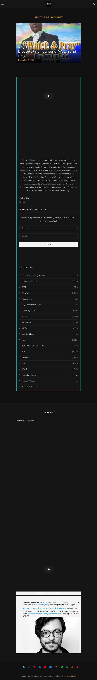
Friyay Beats (50, 299)
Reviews (50, 357)
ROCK (50, 369)
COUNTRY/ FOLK (50, 281)
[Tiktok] (77, 666)
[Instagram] (29, 666)
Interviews (50, 322)
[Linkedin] (40, 666)
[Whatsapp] (67, 666)
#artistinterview (46, 608)
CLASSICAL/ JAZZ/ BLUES (50, 275)
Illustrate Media (70, 676)
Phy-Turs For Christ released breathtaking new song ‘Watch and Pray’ (47, 51)
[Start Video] (48, 96)
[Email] (50, 666)
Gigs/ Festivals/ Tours (50, 304)
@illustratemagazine (25, 420)
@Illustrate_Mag (49, 602)
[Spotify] (62, 666)
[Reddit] (72, 666)
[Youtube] (45, 666)
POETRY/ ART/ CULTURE (50, 345)
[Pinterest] (34, 666)
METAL (50, 328)
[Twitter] (24, 666)
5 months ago (63, 602)
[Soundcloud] (56, 666)
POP (50, 351)
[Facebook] (19, 666)
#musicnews (61, 608)
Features (50, 293)
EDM (50, 287)
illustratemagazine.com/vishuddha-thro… (45, 614)
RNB (50, 363)
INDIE (50, 316)
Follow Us (23, 202)
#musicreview (30, 608)
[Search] (94, 4)
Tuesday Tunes (50, 381)
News (50, 340)
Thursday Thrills (50, 375)
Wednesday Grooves (50, 387)
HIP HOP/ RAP (50, 310)
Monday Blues (50, 334)
